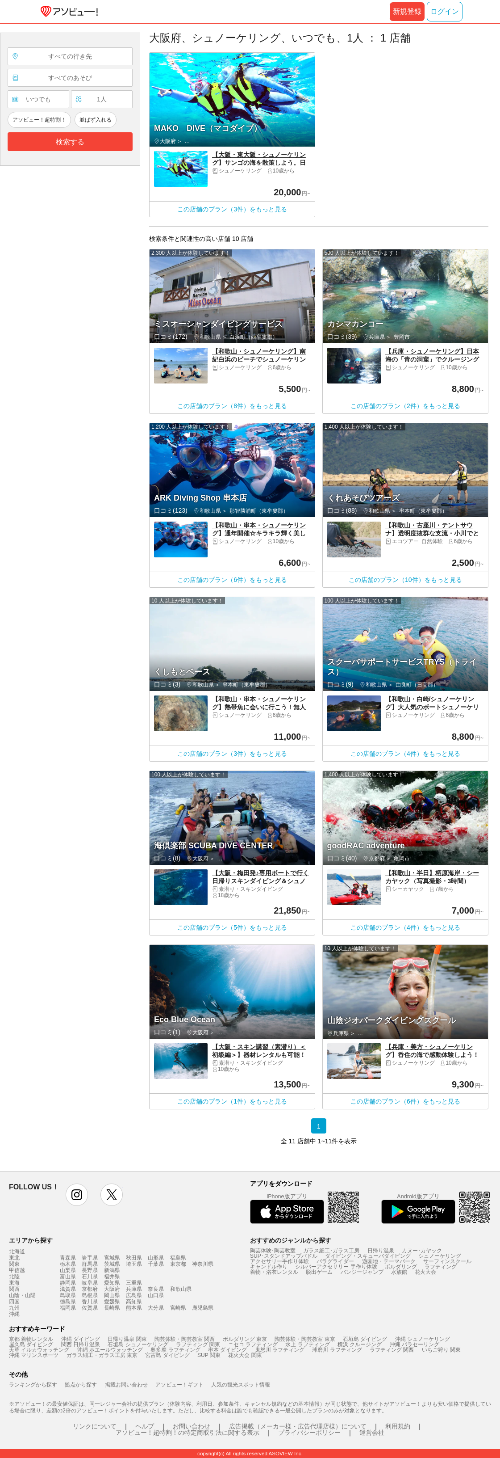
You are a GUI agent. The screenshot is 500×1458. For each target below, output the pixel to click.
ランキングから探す (33, 1385)
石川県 (90, 1276)
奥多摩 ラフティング (175, 1350)
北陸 (14, 1276)
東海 (14, 1282)
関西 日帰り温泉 (80, 1344)
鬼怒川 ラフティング (279, 1350)
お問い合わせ (191, 1426)
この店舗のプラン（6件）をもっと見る (232, 579)
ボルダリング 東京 (245, 1339)
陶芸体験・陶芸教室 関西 (184, 1339)
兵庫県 (134, 1289)
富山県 (68, 1276)
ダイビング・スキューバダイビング (368, 1256)
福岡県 (68, 1308)
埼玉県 (134, 1264)
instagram (77, 1195)
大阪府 (112, 1289)
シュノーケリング (439, 1256)
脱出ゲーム (319, 1272)
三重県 (134, 1283)
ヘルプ (144, 1426)
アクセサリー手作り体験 (279, 1261)
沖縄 (14, 1314)
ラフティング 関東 (198, 1344)
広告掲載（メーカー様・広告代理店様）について (298, 1426)
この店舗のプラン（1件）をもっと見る (232, 1101)
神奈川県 (202, 1264)
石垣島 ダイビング (365, 1339)
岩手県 (90, 1258)
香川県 (90, 1301)
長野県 (90, 1270)
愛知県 (112, 1283)
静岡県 (68, 1283)
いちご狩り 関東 (441, 1350)
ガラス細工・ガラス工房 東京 (102, 1355)
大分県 (156, 1308)
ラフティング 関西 (392, 1350)
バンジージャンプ (362, 1272)
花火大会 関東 (245, 1355)
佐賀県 (90, 1308)
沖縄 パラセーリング (414, 1344)
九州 (14, 1308)
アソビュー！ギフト (179, 1385)
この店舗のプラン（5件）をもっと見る (232, 927)
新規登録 (407, 11)
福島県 (178, 1258)
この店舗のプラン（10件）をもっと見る (405, 579)
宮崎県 (178, 1308)
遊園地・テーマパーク (389, 1261)
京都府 (90, 1289)
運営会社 (371, 1432)
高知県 (134, 1301)
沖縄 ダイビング (80, 1339)
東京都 (178, 1264)
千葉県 (156, 1264)
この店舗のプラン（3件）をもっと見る (232, 209)
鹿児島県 (202, 1308)
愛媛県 (112, 1301)
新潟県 (112, 1270)
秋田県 (134, 1258)
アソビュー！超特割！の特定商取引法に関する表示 (187, 1432)
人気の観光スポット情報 (240, 1385)
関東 (14, 1264)
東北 (14, 1257)
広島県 (134, 1295)
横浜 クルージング (360, 1344)
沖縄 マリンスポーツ (33, 1355)
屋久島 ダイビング (31, 1344)
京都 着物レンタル (31, 1339)
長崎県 (112, 1308)
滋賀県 (68, 1289)
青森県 (68, 1258)
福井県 (112, 1276)
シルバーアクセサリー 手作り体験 (336, 1267)
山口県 (156, 1295)
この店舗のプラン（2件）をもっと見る (405, 405)
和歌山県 (181, 1289)
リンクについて (95, 1426)
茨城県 (112, 1264)
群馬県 (90, 1264)
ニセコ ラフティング (253, 1344)
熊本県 (134, 1308)
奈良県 (156, 1289)
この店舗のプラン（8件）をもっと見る (232, 405)
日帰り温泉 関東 (127, 1339)
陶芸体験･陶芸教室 (273, 1250)
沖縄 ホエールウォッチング (110, 1350)
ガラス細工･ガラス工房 (331, 1250)
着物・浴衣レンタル (274, 1272)
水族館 (399, 1272)
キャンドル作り (269, 1267)
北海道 (17, 1251)
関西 (14, 1289)
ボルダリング (401, 1267)
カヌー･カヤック (422, 1250)
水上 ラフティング (307, 1344)
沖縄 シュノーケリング (422, 1339)
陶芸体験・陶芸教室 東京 (305, 1339)
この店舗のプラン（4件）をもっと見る (405, 753)
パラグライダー (335, 1261)
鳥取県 (68, 1295)
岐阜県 (90, 1283)
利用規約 (397, 1426)
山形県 (156, 1258)
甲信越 (17, 1270)
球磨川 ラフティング (337, 1350)
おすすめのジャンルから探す (290, 1240)
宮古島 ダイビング (167, 1355)
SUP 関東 (209, 1355)
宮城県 (112, 1258)
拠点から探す (81, 1385)
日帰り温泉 (380, 1250)
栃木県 (68, 1264)
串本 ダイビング (227, 1350)
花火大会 (425, 1272)
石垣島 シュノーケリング (138, 1344)
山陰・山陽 (22, 1295)
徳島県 (68, 1301)
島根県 (90, 1295)
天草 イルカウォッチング (39, 1350)
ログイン (444, 11)
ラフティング (441, 1267)
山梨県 (68, 1270)
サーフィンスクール (447, 1261)
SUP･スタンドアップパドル (283, 1256)
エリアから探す (31, 1240)
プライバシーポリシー (309, 1432)
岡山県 (112, 1295)
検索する (70, 142)
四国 (14, 1301)
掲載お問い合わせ (126, 1385)
